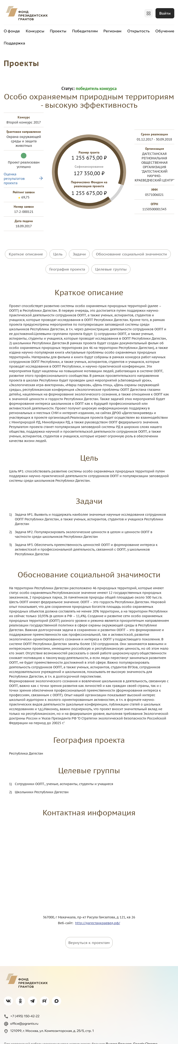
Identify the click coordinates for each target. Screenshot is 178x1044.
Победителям (85, 29)
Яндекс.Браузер (119, 1030)
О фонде (12, 29)
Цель (58, 247)
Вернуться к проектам (89, 929)
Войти (165, 12)
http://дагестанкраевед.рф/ (97, 909)
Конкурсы (35, 29)
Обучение (164, 29)
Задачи (79, 247)
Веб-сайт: (66, 909)
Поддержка (14, 42)
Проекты (58, 29)
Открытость (138, 29)
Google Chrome (145, 1030)
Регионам (112, 29)
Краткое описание (26, 247)
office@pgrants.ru (21, 1010)
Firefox (15, 1034)
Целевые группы (111, 259)
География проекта (67, 259)
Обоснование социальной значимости (131, 247)
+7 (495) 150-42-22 (21, 1003)
